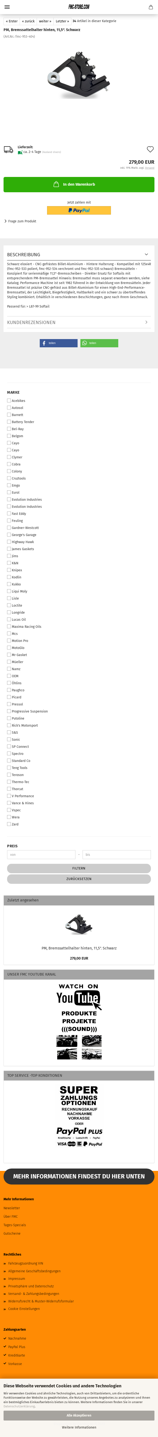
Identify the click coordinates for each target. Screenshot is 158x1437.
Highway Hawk (20, 542)
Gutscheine (12, 1234)
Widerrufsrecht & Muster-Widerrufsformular (41, 1301)
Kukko (14, 584)
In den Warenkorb (74, 184)
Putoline (15, 718)
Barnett (15, 415)
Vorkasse (15, 1364)
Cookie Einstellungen (24, 1309)
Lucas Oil (16, 619)
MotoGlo (15, 648)
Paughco (15, 690)
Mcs (12, 634)
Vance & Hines (20, 803)
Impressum (16, 1279)
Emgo (13, 485)
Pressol (15, 704)
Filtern (79, 868)
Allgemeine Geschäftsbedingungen (34, 1271)
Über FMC (11, 1217)
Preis (12, 846)
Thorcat (15, 789)
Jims (12, 556)
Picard (14, 697)
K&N (12, 563)
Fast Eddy (16, 514)
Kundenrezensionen (31, 322)
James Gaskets (20, 549)
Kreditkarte (16, 1355)
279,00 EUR (79, 958)
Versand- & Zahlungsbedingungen (33, 1294)
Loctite (14, 605)
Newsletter (12, 1208)
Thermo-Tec (18, 782)
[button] (59, 343)
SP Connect (18, 747)
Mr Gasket (17, 655)
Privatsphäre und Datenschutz (31, 1286)
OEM (12, 676)
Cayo (13, 443)
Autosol (15, 408)
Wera (13, 817)
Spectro (15, 754)
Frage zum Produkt (22, 221)
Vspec (14, 810)
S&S (12, 732)
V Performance (20, 796)
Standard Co (18, 761)
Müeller (15, 662)
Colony (14, 471)
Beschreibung (23, 254)
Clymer (14, 457)
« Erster (12, 21)
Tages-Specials (15, 1225)
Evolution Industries (24, 499)
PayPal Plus (16, 1347)
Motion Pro (17, 641)
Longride (16, 612)
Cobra (14, 464)
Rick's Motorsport (22, 725)
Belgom (15, 436)
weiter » (45, 21)
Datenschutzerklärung (19, 1406)
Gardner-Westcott (23, 528)
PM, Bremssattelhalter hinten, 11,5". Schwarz (79, 948)
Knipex (14, 570)
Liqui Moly (17, 591)
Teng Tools (17, 768)
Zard (12, 824)
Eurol (13, 492)
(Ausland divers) (51, 152)
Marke (13, 392)
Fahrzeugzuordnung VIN (25, 1263)
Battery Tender (20, 422)
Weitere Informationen (79, 1427)
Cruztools (16, 478)
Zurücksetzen (79, 879)
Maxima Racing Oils (24, 626)
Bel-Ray (15, 429)
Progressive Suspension (27, 711)
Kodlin (14, 577)
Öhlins (14, 683)
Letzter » (62, 21)
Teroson (15, 775)
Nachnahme (17, 1339)
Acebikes (16, 401)
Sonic (13, 739)
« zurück (28, 21)
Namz (13, 669)
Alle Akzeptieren (79, 1415)
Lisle (13, 598)
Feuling (15, 521)
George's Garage (21, 535)
